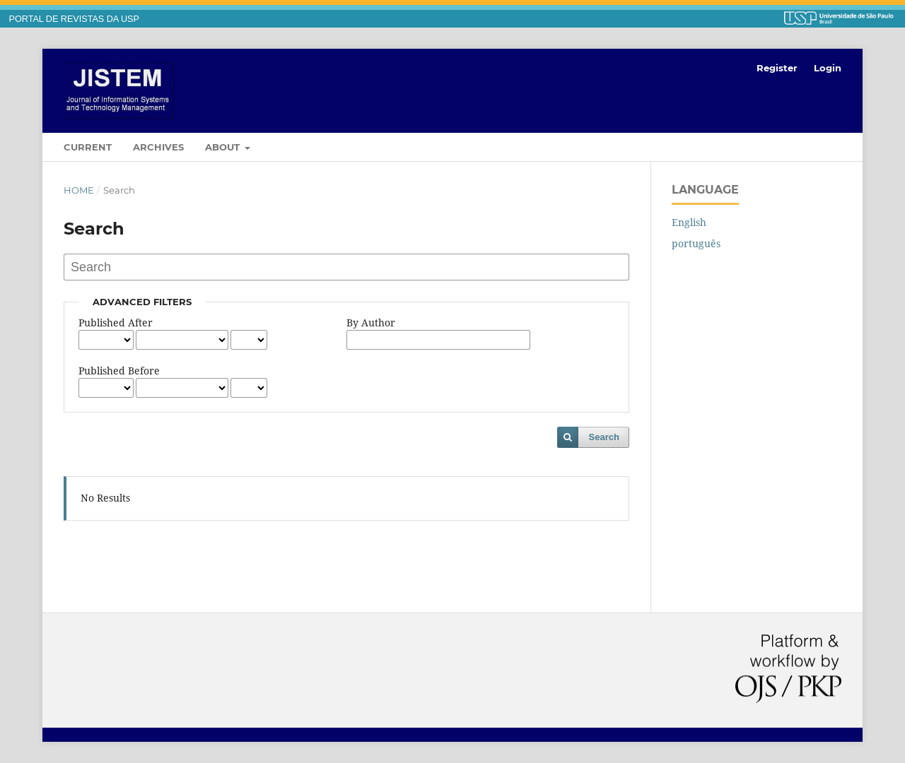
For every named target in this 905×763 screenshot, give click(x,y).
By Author (370, 322)
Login (827, 67)
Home (79, 190)
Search (604, 437)
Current (88, 147)
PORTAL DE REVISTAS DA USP (74, 19)
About (224, 147)
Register (777, 67)
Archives (158, 147)
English (689, 222)
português (696, 243)
